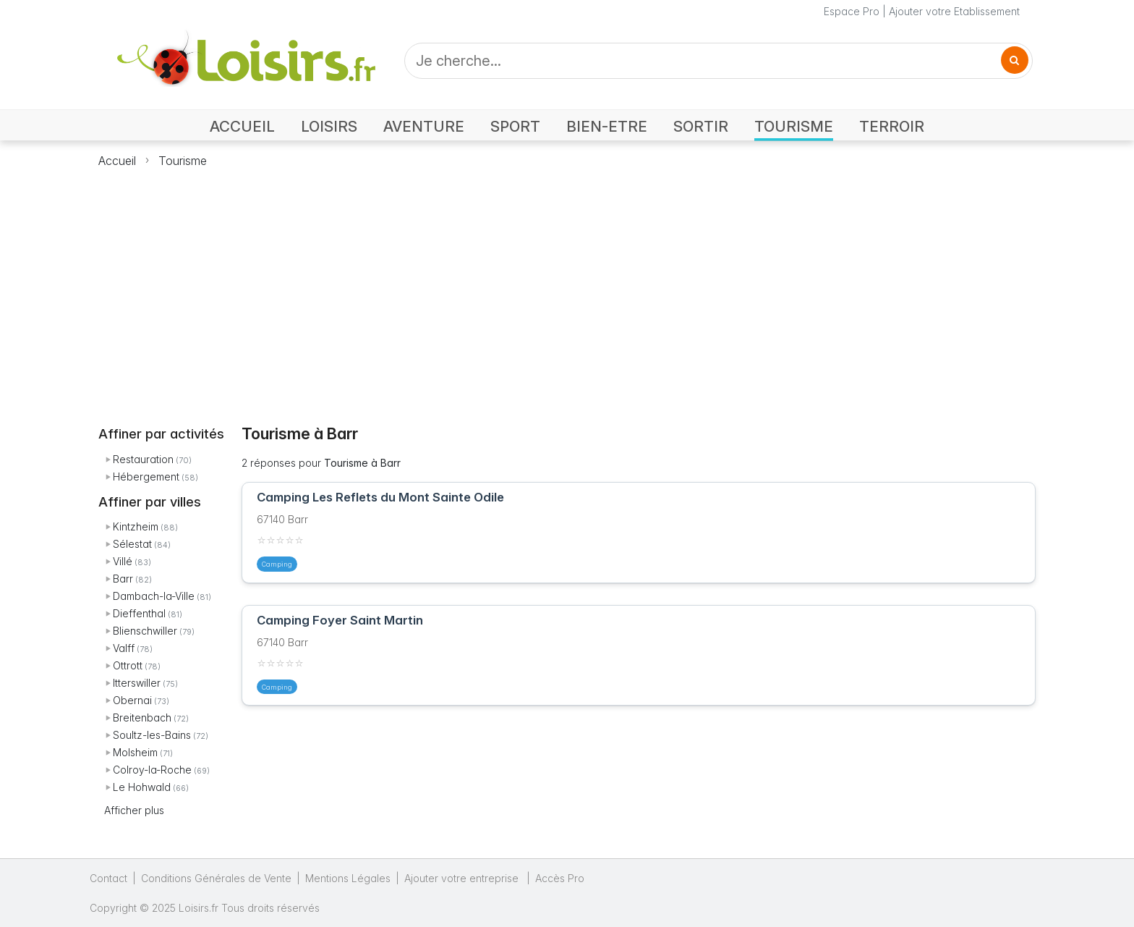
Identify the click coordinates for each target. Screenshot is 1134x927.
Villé (122, 561)
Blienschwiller (145, 631)
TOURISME (793, 126)
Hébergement (146, 476)
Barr (123, 578)
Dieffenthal (139, 613)
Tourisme (182, 160)
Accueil (117, 160)
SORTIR (700, 126)
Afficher (134, 810)
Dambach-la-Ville (154, 596)
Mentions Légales (348, 878)
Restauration (143, 459)
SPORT (515, 126)
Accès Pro (559, 878)
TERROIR (891, 126)
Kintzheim (135, 526)
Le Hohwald (142, 787)
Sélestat (132, 544)
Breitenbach (142, 717)
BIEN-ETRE (606, 126)
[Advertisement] (567, 288)
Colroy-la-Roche (152, 769)
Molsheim (135, 752)
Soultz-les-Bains (152, 735)
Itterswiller (137, 683)
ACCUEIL (242, 126)
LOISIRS (329, 126)
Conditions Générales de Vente (216, 878)
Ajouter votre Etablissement (954, 11)
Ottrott (127, 665)
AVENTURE (423, 126)
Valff (124, 648)
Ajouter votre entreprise (462, 878)
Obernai (132, 700)
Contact (108, 878)
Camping (277, 564)
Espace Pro (851, 11)
